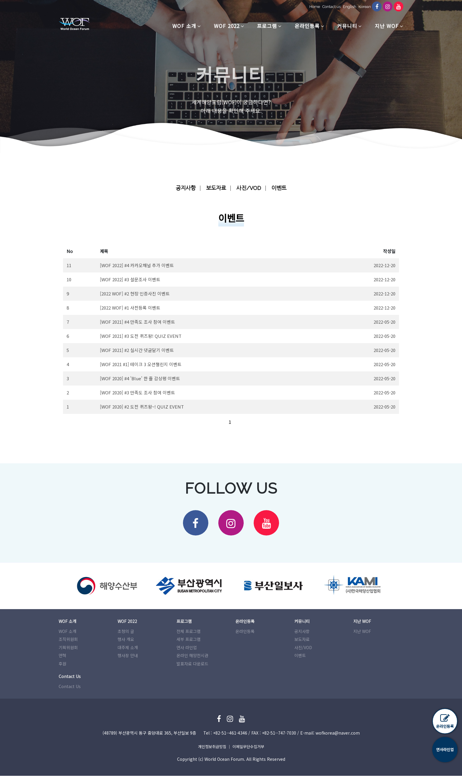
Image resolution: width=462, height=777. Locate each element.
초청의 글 (126, 632)
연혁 (62, 656)
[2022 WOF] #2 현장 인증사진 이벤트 (135, 293)
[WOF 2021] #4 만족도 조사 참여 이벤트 (137, 322)
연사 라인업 (186, 649)
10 (69, 279)
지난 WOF (387, 25)
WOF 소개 (184, 25)
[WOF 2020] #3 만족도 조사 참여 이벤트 (137, 392)
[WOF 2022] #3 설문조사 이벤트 (130, 279)
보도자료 (215, 188)
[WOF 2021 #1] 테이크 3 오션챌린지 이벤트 (141, 364)
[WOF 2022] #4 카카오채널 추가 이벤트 (137, 265)
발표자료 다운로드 (192, 665)
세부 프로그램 (188, 640)
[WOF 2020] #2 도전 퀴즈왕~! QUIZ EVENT (142, 407)
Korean (363, 6)
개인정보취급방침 (212, 747)
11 (69, 265)
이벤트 (280, 188)
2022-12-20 (384, 265)
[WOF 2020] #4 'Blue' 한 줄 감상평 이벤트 (140, 378)
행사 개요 (126, 640)
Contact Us (70, 687)
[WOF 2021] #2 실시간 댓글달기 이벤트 (137, 350)
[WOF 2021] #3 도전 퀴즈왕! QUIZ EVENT (141, 336)
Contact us (329, 6)
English (347, 6)
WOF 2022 (227, 25)
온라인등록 (307, 25)
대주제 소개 (128, 649)
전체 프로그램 (188, 632)
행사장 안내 (128, 656)
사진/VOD (249, 188)
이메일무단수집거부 (248, 747)
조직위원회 (68, 640)
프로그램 (267, 25)
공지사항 (184, 188)
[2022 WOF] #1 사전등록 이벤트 (130, 308)
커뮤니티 (347, 25)
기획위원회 (68, 649)
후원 (62, 665)
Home (312, 6)
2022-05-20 (384, 322)
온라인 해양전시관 (192, 656)
